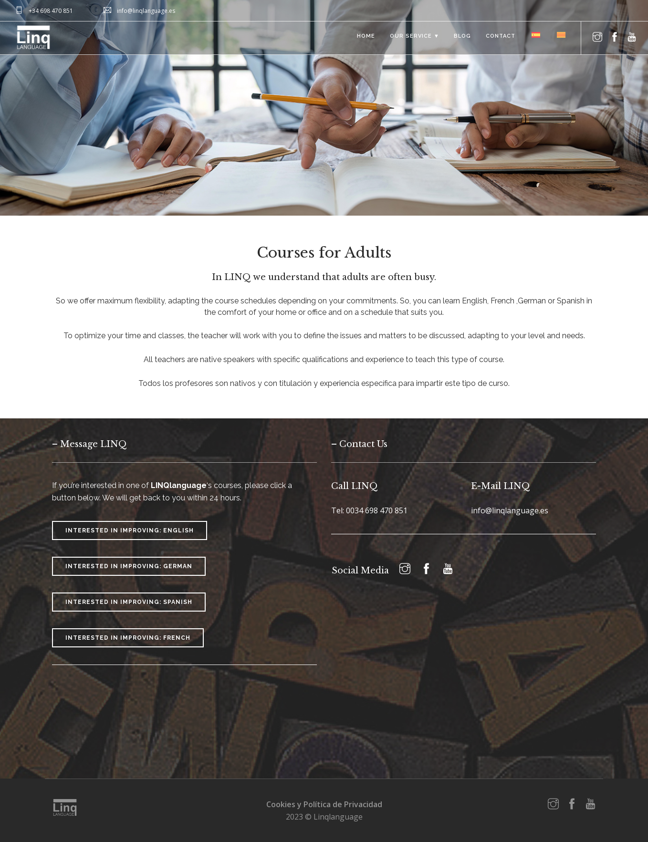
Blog (460, 38)
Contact (499, 38)
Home (363, 38)
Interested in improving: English (129, 530)
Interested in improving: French (127, 637)
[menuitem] (534, 34)
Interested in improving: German (128, 566)
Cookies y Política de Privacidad (324, 804)
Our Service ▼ (412, 38)
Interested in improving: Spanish (128, 602)
